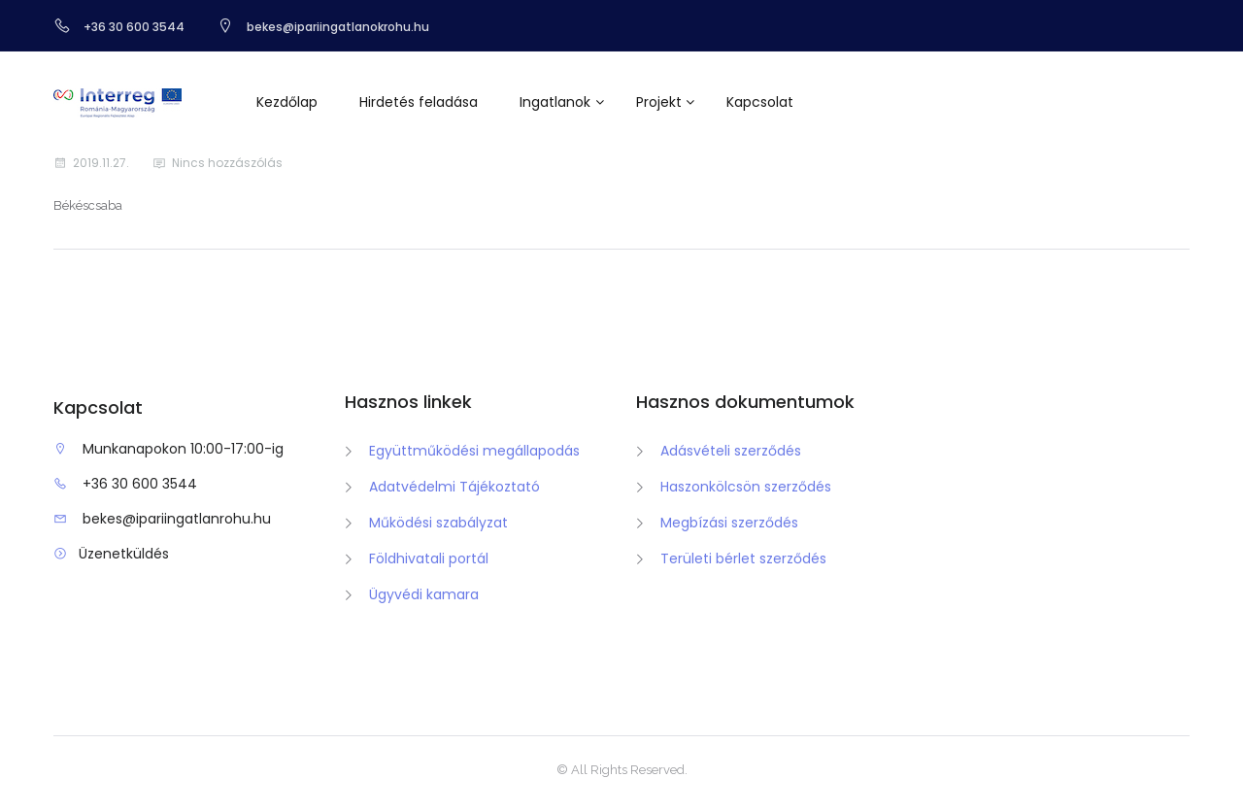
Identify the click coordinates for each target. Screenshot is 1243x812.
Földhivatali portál (428, 558)
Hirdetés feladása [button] (418, 102)
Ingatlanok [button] (555, 102)
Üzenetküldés (124, 553)
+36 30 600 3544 (140, 483)
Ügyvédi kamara (424, 594)
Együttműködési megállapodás (474, 450)
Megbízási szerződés (729, 522)
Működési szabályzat (438, 522)
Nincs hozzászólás (227, 162)
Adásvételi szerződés (730, 450)
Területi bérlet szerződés (743, 558)
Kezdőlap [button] (287, 102)
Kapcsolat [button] (759, 102)
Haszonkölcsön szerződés (745, 486)
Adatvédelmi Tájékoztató (454, 486)
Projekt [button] (659, 102)
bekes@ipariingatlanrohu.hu (177, 518)
